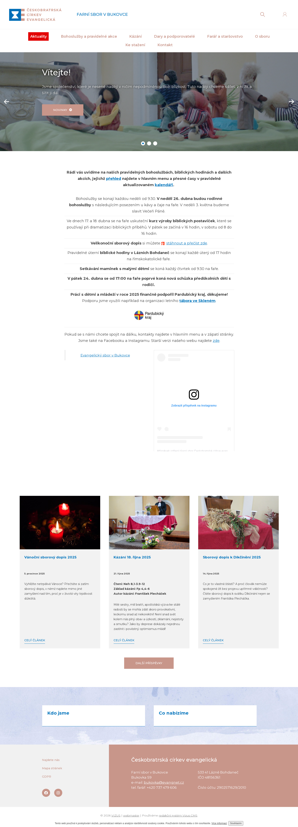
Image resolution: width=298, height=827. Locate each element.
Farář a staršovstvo (225, 36)
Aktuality (38, 36)
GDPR (46, 776)
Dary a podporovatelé (174, 36)
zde (216, 340)
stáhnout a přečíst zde (186, 243)
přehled (113, 178)
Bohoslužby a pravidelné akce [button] (89, 36)
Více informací (219, 823)
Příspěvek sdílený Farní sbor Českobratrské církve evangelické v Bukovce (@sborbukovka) (214, 451)
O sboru (262, 36)
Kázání (135, 36)
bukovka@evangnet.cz (164, 782)
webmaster (131, 815)
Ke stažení (135, 45)
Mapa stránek (52, 768)
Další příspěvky (149, 663)
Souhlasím (236, 823)
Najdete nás (51, 760)
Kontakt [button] (165, 45)
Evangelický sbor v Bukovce (105, 355)
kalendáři (164, 185)
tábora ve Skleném (197, 301)
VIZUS (115, 815)
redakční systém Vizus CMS (178, 815)
